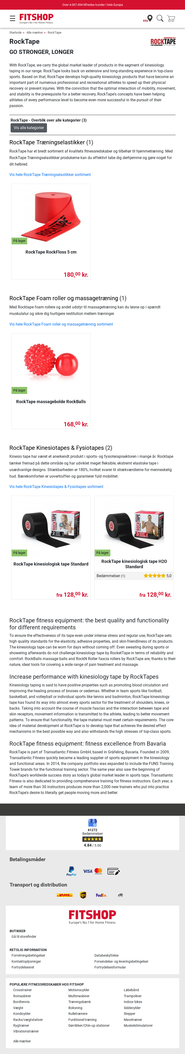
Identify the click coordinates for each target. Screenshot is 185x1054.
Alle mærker (34, 32)
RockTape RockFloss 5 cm (51, 251)
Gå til (24, 937)
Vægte (18, 1008)
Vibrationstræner (26, 1031)
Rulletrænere (77, 1014)
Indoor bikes (133, 1002)
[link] (71, 871)
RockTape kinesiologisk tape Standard (50, 564)
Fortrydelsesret (23, 967)
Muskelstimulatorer (138, 1026)
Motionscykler (78, 990)
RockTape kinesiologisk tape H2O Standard (134, 564)
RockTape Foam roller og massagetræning (63, 298)
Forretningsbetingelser (28, 955)
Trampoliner (133, 996)
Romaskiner (22, 996)
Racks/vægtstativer (28, 1020)
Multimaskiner (79, 996)
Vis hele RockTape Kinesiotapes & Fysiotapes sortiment (56, 486)
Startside (15, 32)
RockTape (54, 32)
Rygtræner (21, 1026)
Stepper (129, 1014)
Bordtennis (21, 1002)
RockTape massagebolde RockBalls (51, 401)
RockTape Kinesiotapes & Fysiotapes (56, 447)
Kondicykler (22, 1014)
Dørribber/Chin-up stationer (89, 1026)
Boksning (75, 1008)
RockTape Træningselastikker (47, 142)
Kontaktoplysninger (26, 962)
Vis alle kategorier (29, 127)
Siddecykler (132, 1008)
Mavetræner (133, 1020)
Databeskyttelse (106, 955)
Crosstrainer (22, 990)
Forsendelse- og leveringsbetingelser (121, 962)
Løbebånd (131, 990)
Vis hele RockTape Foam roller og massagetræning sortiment (61, 324)
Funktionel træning (82, 1020)
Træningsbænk (79, 1002)
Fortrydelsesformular (110, 967)
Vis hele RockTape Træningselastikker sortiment (50, 174)
